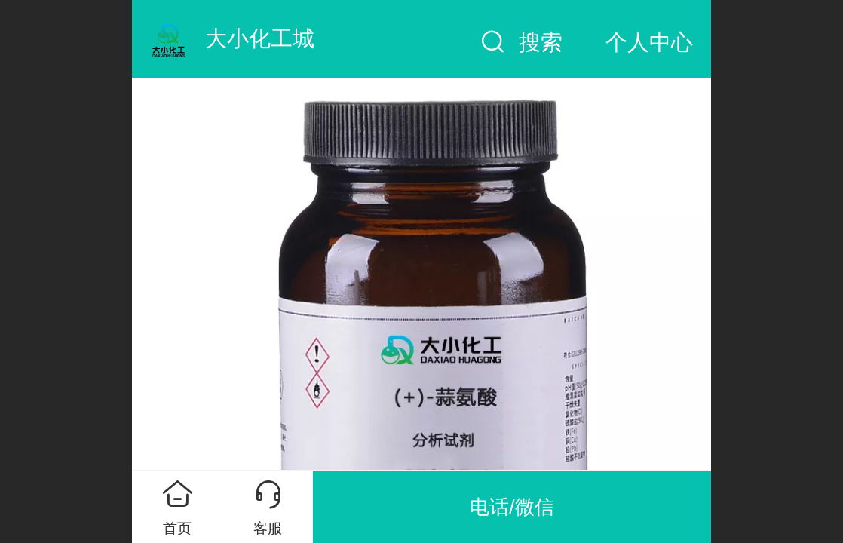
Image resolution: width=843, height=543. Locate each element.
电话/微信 (511, 506)
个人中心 (649, 42)
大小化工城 (259, 38)
